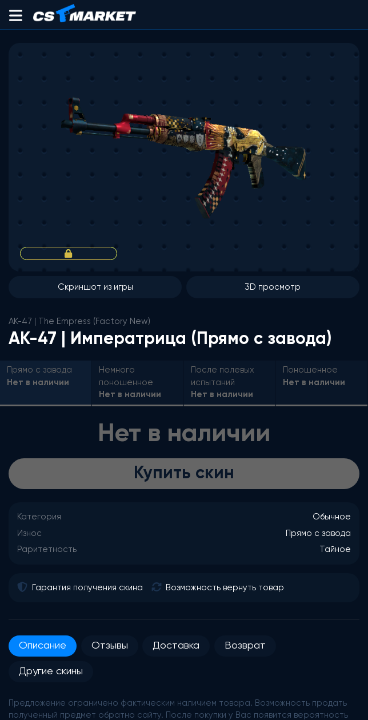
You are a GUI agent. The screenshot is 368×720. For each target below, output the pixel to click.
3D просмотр (273, 287)
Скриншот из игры (95, 287)
